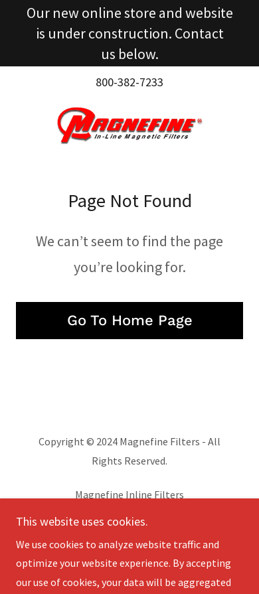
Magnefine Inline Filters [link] (129, 494)
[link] (129, 125)
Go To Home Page (130, 320)
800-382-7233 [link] (129, 82)
